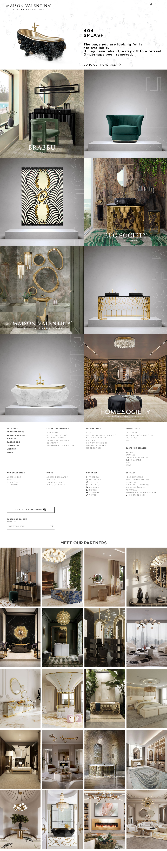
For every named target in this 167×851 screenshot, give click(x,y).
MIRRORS (11, 439)
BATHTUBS (12, 428)
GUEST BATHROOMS (56, 435)
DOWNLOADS (133, 428)
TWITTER (92, 482)
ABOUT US (131, 452)
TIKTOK (91, 495)
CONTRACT (52, 443)
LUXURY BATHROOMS (57, 428)
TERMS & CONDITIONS (137, 457)
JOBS (128, 465)
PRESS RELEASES (55, 482)
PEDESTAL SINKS (15, 432)
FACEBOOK (93, 477)
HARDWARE (13, 485)
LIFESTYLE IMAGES (96, 445)
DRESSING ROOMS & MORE (60, 445)
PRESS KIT (51, 480)
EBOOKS (90, 440)
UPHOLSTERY (14, 445)
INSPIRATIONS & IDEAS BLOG (101, 435)
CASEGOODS (13, 442)
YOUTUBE (92, 492)
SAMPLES (130, 455)
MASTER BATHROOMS (57, 440)
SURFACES (12, 482)
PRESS (49, 473)
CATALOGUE (132, 433)
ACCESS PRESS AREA (57, 477)
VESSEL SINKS (14, 477)
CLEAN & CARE (133, 460)
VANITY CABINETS (16, 435)
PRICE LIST (131, 440)
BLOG (89, 433)
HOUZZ (91, 490)
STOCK (10, 452)
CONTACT (130, 473)
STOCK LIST (131, 438)
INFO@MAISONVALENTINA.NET (142, 492)
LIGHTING (12, 449)
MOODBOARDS (94, 448)
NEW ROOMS (53, 433)
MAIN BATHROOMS (56, 438)
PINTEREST (93, 485)
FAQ (128, 463)
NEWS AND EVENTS (96, 438)
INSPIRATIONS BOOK (97, 443)
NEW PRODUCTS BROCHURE (140, 435)
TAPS (9, 480)
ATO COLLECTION (16, 473)
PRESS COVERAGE (55, 485)
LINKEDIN (92, 487)
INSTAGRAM (93, 480)
